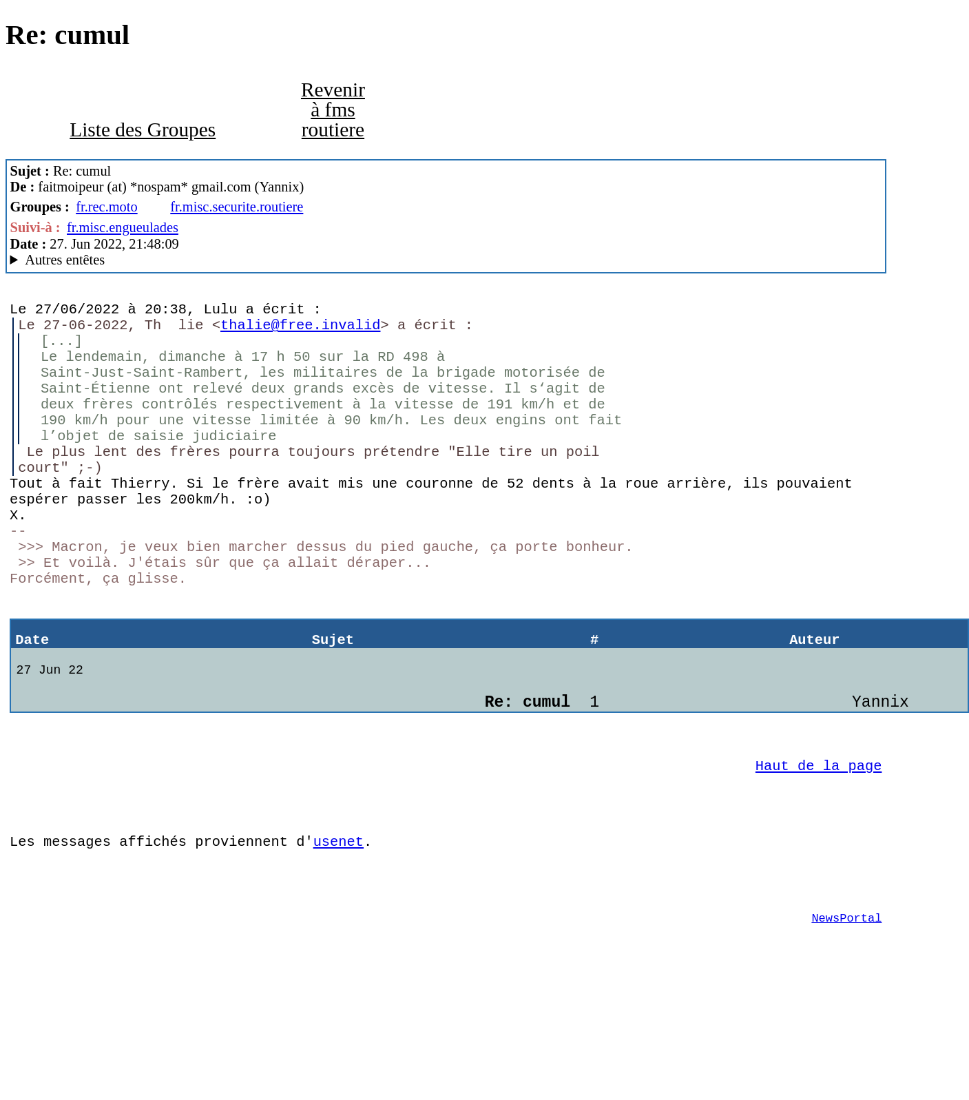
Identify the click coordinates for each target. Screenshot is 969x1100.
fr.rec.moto (106, 206)
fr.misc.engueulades (122, 227)
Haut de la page (819, 850)
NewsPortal (846, 1024)
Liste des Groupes (143, 129)
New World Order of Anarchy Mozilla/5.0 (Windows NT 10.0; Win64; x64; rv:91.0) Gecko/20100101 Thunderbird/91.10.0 (446, 260)
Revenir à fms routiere (333, 110)
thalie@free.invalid (300, 330)
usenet (338, 936)
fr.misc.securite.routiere (236, 206)
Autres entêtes (65, 259)
